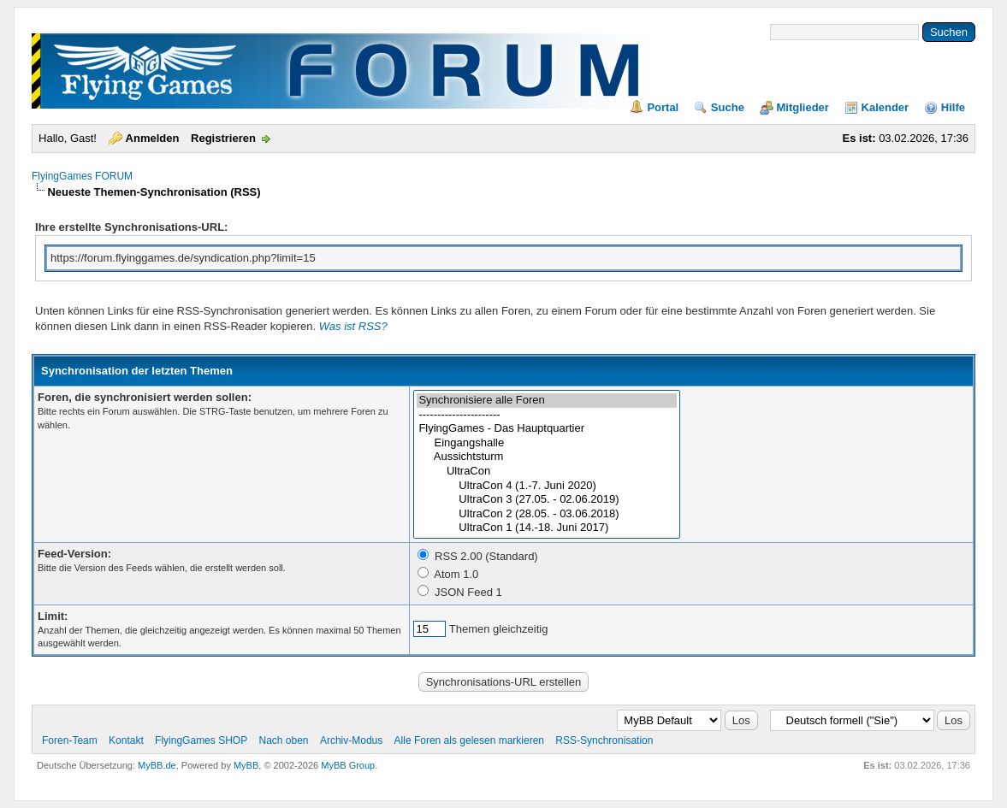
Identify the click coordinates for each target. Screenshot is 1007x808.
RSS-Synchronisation (604, 740)
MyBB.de (157, 765)
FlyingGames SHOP (201, 740)
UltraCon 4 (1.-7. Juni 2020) (547, 486)
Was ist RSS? (353, 326)
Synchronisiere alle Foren (547, 400)
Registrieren (223, 138)
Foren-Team (70, 740)
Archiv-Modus (351, 740)
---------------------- (547, 415)
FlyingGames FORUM (82, 176)
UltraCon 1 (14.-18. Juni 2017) (547, 528)
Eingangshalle (547, 443)
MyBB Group (348, 765)
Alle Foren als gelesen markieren (469, 740)
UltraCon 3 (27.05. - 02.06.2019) (547, 499)
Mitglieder (803, 107)
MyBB (246, 765)
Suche (727, 107)
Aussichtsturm (547, 457)
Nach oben (283, 740)
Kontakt (126, 740)
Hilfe (953, 107)
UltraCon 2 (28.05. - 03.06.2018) (547, 514)
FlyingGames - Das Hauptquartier (547, 429)
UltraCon (547, 471)
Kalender (885, 107)
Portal (662, 107)
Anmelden (153, 138)
